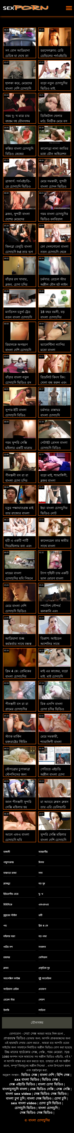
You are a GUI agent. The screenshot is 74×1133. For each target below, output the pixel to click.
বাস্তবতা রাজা (9, 873)
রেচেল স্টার (9, 999)
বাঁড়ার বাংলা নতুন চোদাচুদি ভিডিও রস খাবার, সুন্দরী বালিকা (19, 382)
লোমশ (41, 999)
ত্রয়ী (40, 915)
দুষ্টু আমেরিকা (44, 978)
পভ (5, 925)
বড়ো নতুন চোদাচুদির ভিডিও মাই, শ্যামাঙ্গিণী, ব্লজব (53, 88)
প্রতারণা (42, 989)
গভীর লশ (8, 947)
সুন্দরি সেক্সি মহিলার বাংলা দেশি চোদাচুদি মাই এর (53, 840)
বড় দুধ (41, 883)
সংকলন (42, 947)
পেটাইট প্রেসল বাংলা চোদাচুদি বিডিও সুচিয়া (53, 448)
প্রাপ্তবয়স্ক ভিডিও (14, 1038)
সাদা (40, 873)
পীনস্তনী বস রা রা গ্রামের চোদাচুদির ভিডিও (16, 709)
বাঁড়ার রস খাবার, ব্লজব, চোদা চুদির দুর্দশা (16, 284)
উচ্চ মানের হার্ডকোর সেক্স (21, 1052)
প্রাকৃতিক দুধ (44, 968)
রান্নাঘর (6, 957)
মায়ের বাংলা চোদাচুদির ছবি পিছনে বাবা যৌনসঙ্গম (19, 578)
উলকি (6, 1010)
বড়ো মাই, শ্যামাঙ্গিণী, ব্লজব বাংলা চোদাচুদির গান (53, 480)
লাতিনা (41, 1010)
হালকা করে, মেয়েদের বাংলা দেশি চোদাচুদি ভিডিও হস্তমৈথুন (18, 88)
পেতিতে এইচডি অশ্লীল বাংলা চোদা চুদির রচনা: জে (52, 774)
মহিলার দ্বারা (9, 936)
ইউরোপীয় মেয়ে (10, 894)
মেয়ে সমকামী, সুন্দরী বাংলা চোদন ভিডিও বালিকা (53, 186)
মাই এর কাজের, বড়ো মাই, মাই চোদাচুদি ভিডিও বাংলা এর (54, 676)
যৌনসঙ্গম (37, 1023)
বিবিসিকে (7, 904)
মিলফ (41, 862)
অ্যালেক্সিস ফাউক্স (11, 978)
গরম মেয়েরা (54, 1052)
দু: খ (40, 894)
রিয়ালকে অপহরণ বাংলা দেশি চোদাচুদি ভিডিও (18, 350)
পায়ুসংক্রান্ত (8, 862)
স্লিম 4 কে (43, 925)
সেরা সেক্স (29, 1033)
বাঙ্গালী (6, 852)
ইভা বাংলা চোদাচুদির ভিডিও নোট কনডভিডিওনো (53, 513)
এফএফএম (43, 904)
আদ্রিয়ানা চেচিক (11, 989)
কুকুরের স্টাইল (10, 915)
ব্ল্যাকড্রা (6, 883)
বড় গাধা (42, 936)
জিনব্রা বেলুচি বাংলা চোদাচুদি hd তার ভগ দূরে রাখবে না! (19, 252)
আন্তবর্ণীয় (43, 852)
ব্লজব (5, 968)
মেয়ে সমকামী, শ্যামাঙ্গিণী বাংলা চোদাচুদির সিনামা (51, 742)
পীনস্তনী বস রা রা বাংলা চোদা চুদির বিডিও (16, 480)
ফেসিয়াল (42, 957)
